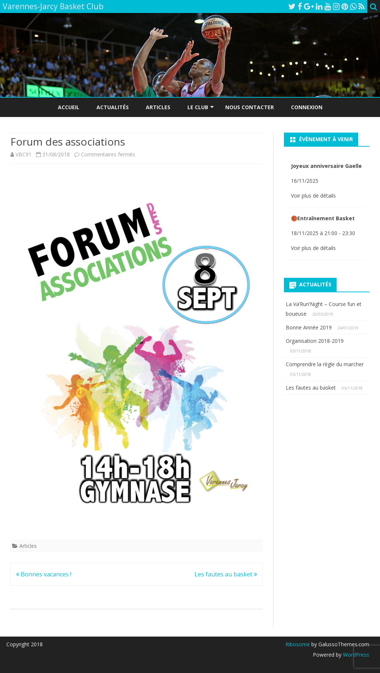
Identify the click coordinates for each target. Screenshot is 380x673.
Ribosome (297, 644)
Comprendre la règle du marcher (325, 364)
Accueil (68, 107)
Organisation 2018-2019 (315, 340)
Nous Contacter (249, 107)
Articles (158, 107)
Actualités (112, 107)
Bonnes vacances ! (43, 574)
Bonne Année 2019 (309, 327)
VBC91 (24, 154)
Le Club (197, 107)
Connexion (306, 107)
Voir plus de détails (313, 195)
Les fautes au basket (225, 574)
